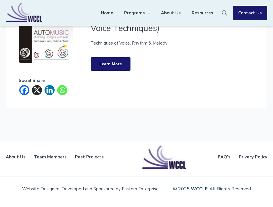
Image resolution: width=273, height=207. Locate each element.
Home (117, 13)
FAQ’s (224, 157)
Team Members (50, 157)
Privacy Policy (253, 157)
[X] (37, 90)
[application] (155, 13)
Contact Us (251, 13)
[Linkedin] (50, 90)
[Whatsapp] (62, 90)
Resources (205, 13)
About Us (176, 13)
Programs (145, 13)
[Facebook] (24, 90)
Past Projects (89, 157)
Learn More (110, 64)
